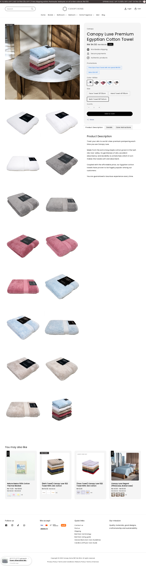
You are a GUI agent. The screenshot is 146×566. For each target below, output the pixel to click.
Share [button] (90, 120)
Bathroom (61, 15)
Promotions (92, 63)
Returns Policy (80, 562)
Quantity (90, 104)
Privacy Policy (52, 562)
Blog (103, 15)
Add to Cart (110, 114)
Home (43, 15)
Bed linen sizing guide (83, 537)
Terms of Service (93, 562)
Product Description (94, 127)
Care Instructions (123, 127)
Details (109, 127)
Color (92, 77)
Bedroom (72, 15)
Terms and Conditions (66, 562)
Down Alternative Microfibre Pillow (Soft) (19, 560)
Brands (50, 15)
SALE (97, 15)
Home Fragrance (85, 15)
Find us (77, 528)
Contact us (79, 525)
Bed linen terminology (83, 534)
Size (88, 89)
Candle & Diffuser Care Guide (86, 543)
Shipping (78, 531)
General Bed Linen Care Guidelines (88, 540)
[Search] (32, 9)
